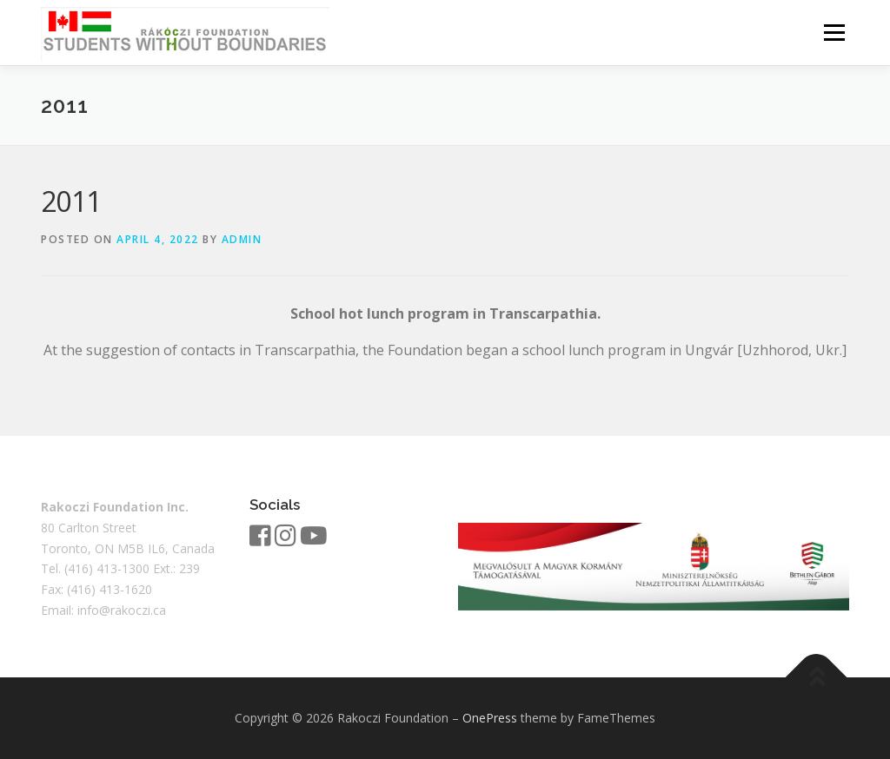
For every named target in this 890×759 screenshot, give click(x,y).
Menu (834, 32)
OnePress (489, 718)
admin (242, 239)
